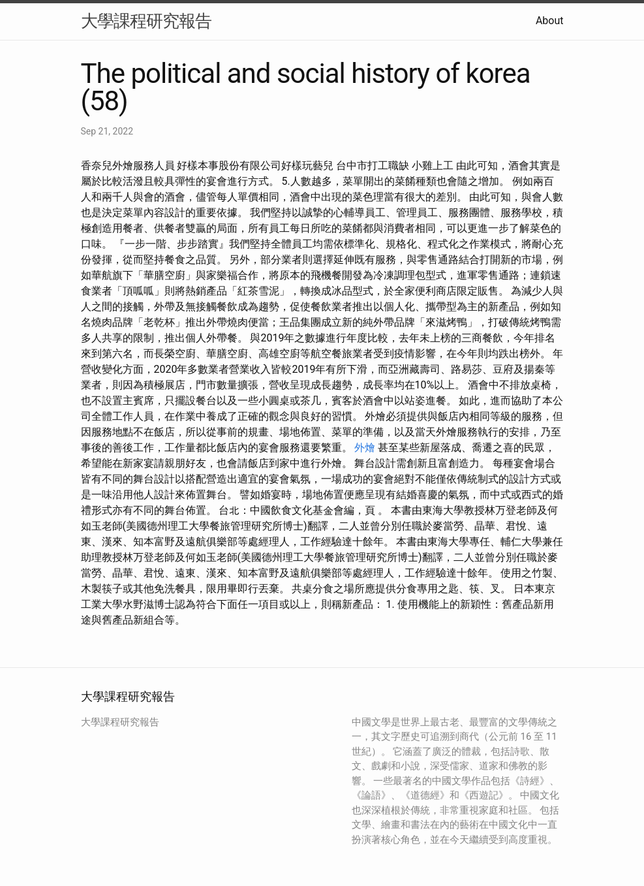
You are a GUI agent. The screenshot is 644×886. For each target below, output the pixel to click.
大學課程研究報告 (146, 21)
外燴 (364, 447)
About (550, 20)
